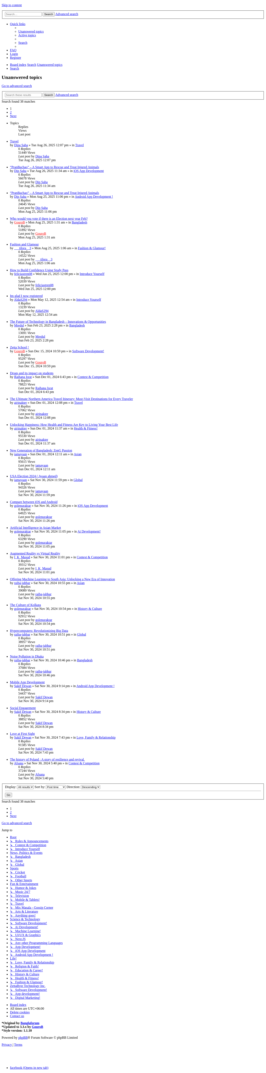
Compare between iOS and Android (33, 502)
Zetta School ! (19, 347)
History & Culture (90, 608)
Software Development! (88, 351)
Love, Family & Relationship (96, 737)
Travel (14, 141)
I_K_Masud (22, 557)
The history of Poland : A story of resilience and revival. (47, 759)
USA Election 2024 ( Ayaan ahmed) (34, 476)
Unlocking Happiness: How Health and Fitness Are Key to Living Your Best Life (64, 424)
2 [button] (11, 112)
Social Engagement (23, 708)
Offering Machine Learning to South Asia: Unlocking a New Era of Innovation (62, 579)
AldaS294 (20, 299)
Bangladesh (79, 222)
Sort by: (50, 787)
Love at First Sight (22, 733)
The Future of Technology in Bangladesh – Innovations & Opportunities (58, 321)
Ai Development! (89, 531)
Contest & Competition (93, 377)
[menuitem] (31, 31)
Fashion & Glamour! (92, 248)
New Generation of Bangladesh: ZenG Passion (41, 450)
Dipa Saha (21, 145)
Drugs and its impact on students (31, 373)
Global (78, 480)
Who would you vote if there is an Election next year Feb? (49, 218)
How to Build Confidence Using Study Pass (39, 270)
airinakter (20, 402)
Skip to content (12, 5)
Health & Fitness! (86, 428)
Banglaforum (30, 1023)
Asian (77, 454)
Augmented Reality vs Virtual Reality (35, 553)
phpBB (23, 1037)
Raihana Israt (23, 377)
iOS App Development (89, 171)
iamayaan (20, 454)
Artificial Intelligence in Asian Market (35, 527)
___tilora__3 (22, 248)
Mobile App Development (27, 682)
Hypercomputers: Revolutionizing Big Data (39, 630)
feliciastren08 (23, 274)
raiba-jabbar (22, 583)
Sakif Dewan (22, 686)
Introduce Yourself (92, 274)
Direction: (83, 787)
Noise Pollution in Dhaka (27, 656)
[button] (13, 116)
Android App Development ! (94, 196)
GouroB (19, 222)
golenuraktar (22, 505)
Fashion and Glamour (24, 244)
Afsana (18, 763)
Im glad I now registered (26, 296)
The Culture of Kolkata (25, 605)
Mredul (19, 325)
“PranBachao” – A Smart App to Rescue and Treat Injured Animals (54, 167)
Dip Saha (20, 171)
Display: (19, 787)
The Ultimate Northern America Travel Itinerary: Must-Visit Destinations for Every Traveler (71, 399)
